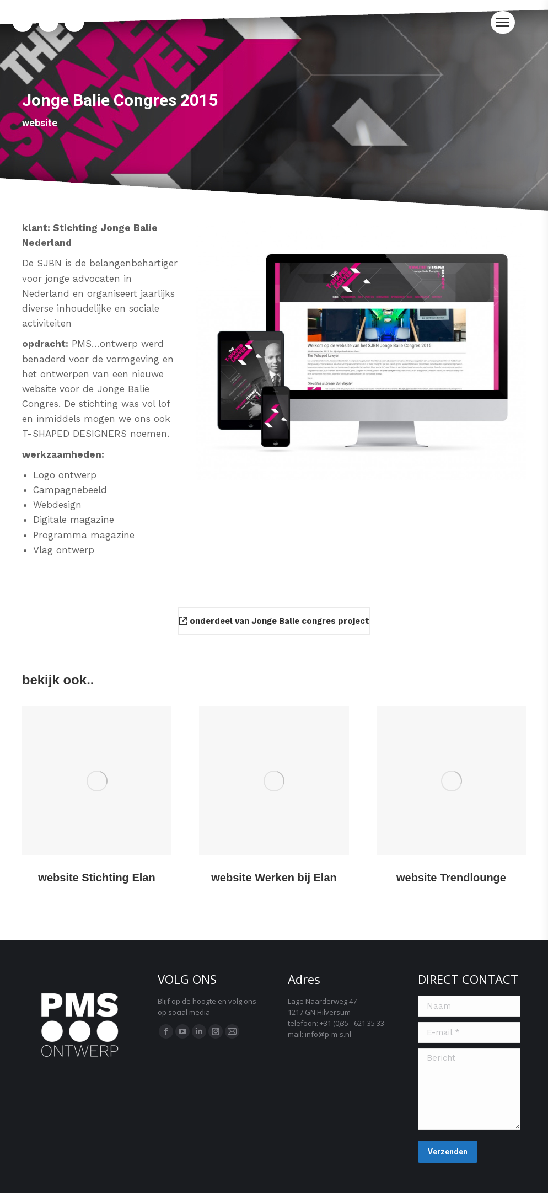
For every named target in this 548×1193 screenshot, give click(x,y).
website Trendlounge (451, 877)
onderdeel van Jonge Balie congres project (274, 621)
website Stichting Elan (96, 877)
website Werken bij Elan (273, 877)
